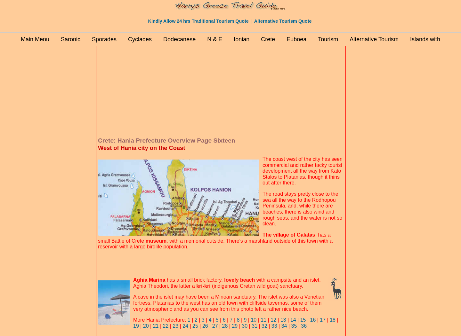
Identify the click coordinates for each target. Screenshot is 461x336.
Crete (268, 39)
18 (333, 320)
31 (254, 326)
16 (313, 320)
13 (283, 320)
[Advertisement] (67, 143)
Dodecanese (179, 39)
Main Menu (35, 39)
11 (263, 320)
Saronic (70, 39)
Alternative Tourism (374, 39)
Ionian (241, 39)
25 (195, 326)
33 (274, 326)
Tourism (328, 39)
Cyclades (140, 39)
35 (294, 326)
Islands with (425, 39)
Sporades (104, 39)
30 (244, 326)
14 (293, 320)
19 (136, 326)
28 (225, 326)
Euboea (296, 39)
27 (215, 326)
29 (234, 326)
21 (156, 326)
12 (273, 320)
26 (205, 326)
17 (323, 320)
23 (175, 326)
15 (303, 320)
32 (264, 326)
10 (253, 320)
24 (185, 326)
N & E (214, 39)
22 (166, 326)
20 (146, 326)
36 (304, 326)
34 (284, 326)
